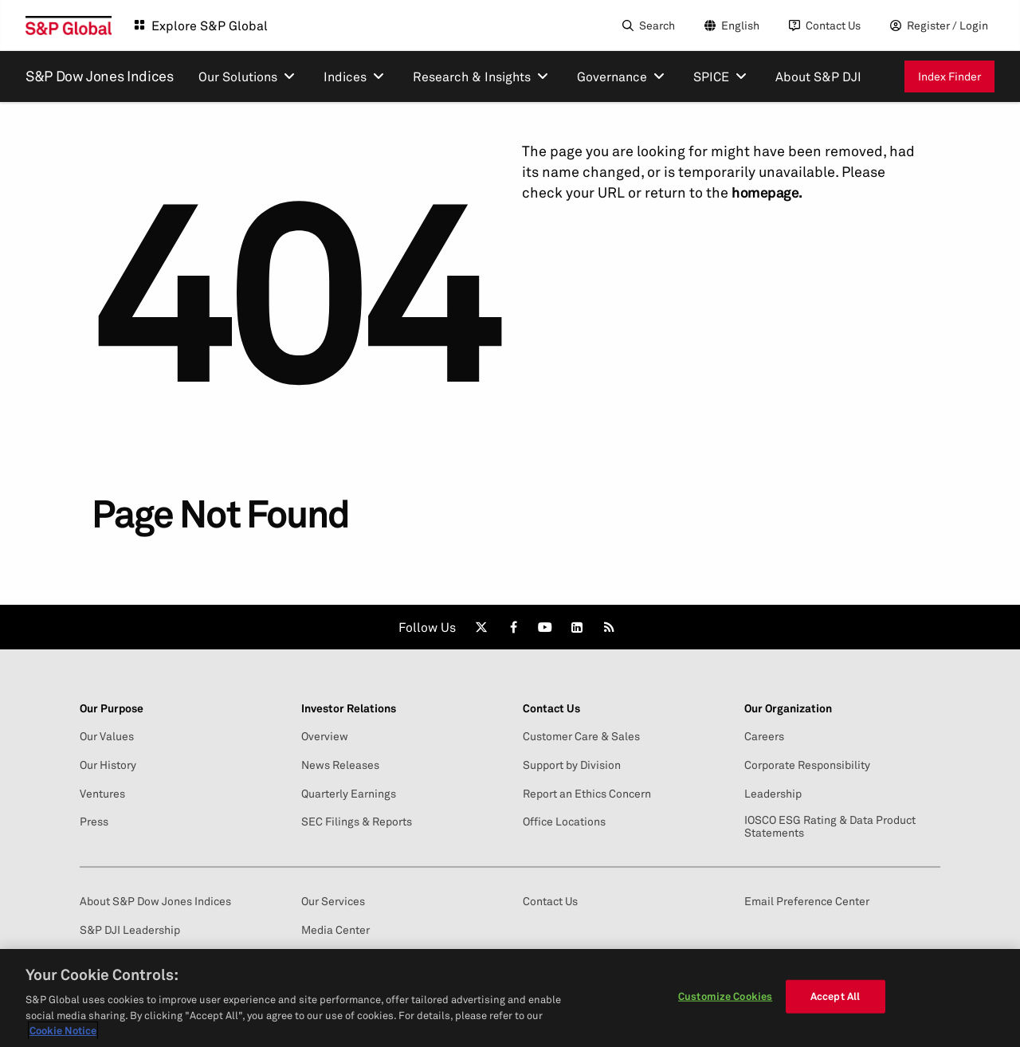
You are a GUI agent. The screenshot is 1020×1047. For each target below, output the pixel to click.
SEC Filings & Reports (356, 821)
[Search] (646, 25)
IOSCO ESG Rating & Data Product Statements (830, 826)
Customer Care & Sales (581, 736)
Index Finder (949, 76)
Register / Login (947, 25)
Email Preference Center (806, 901)
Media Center (335, 929)
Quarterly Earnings (348, 793)
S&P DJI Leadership (130, 929)
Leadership (773, 793)
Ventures (102, 793)
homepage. (767, 192)
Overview (324, 736)
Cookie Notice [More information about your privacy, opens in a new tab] (62, 1030)
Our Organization (788, 708)
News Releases (340, 765)
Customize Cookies (725, 996)
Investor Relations (348, 708)
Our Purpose (111, 708)
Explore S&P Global (209, 25)
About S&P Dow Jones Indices (155, 901)
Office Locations (564, 821)
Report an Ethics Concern (587, 793)
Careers (764, 736)
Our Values (107, 736)
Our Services (333, 901)
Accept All (835, 996)
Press (94, 821)
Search (657, 25)
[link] (481, 627)
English (740, 25)
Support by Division (572, 765)
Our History (108, 765)
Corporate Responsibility (807, 765)
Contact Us (833, 25)
